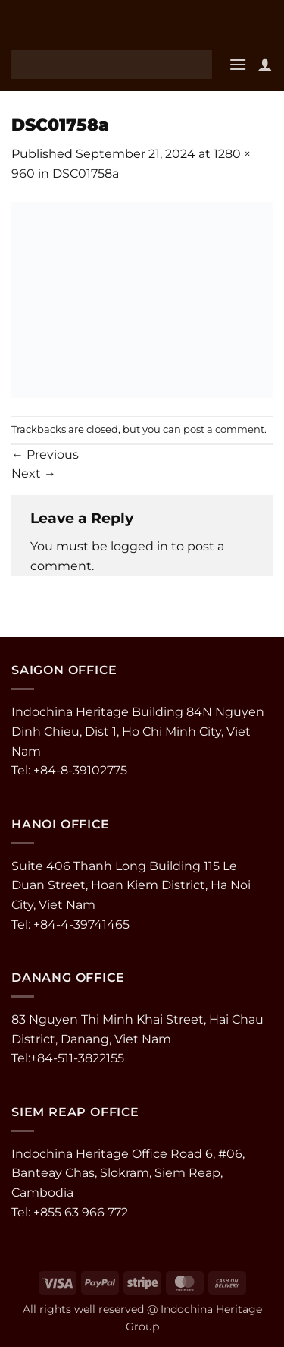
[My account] (265, 64)
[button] (238, 64)
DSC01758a (85, 173)
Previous (45, 454)
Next (33, 473)
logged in (139, 546)
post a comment (223, 429)
